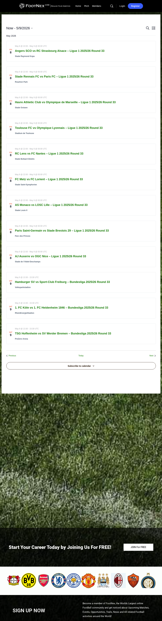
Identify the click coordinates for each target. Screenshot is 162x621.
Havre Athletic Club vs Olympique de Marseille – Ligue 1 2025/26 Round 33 (65, 102)
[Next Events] (153, 355)
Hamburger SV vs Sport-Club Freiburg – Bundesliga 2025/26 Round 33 (62, 282)
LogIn (122, 6)
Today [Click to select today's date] (81, 356)
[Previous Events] (11, 355)
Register (135, 6)
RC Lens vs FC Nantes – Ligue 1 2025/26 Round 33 (49, 153)
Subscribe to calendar (79, 366)
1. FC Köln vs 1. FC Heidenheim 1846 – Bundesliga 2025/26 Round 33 (61, 307)
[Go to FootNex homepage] (44, 5)
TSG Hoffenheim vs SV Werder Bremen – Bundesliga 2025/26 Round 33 (63, 333)
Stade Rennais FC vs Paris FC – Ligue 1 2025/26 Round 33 (54, 76)
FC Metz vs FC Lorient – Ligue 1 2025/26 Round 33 (49, 179)
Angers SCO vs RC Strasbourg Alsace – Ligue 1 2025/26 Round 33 (60, 50)
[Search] (112, 6)
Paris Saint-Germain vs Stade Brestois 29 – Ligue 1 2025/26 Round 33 (62, 230)
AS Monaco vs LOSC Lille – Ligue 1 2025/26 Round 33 (51, 205)
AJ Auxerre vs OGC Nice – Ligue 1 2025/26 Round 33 (50, 256)
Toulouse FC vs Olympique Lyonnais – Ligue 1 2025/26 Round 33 (59, 127)
